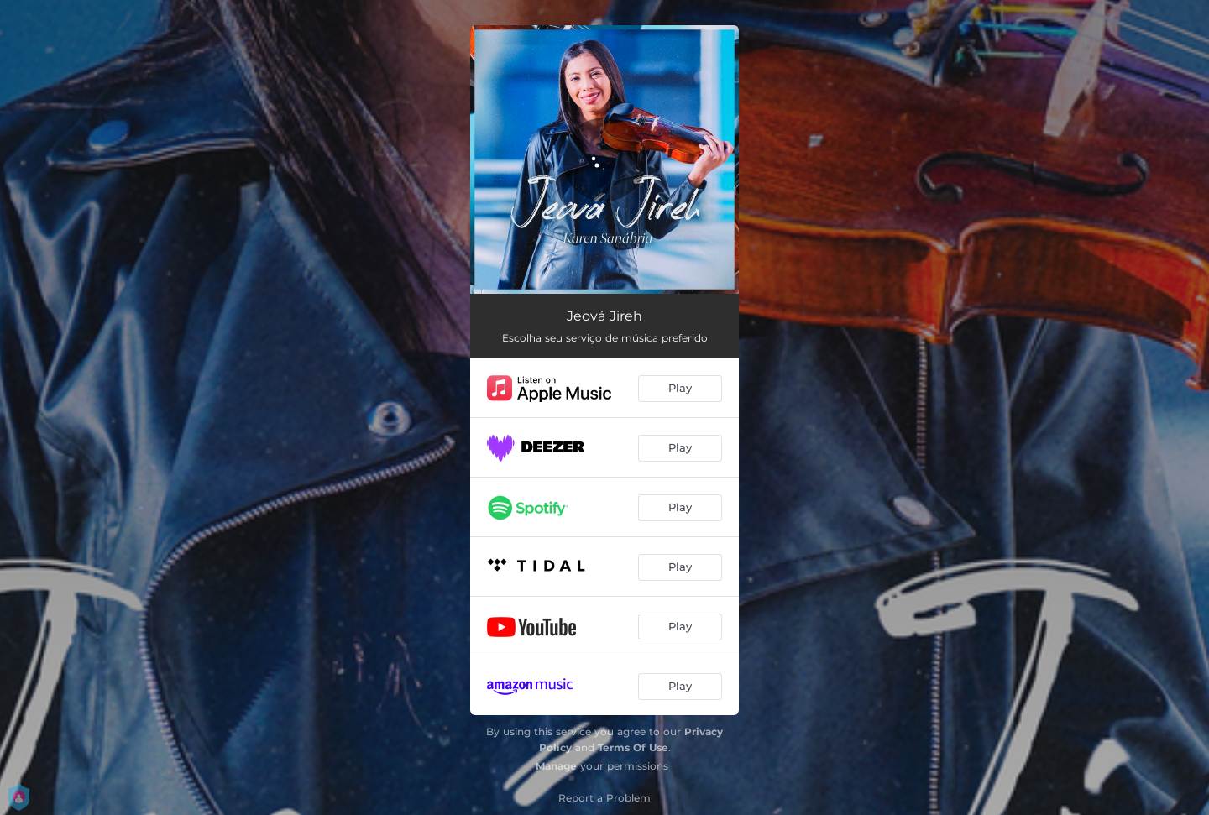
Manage (556, 766)
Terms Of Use (633, 747)
